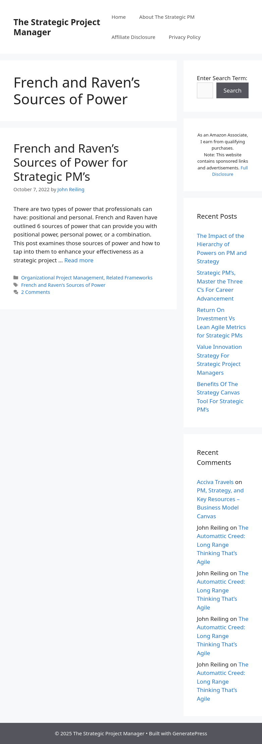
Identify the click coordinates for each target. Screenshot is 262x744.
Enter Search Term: (222, 78)
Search (232, 90)
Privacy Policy (185, 37)
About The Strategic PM (167, 16)
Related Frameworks (129, 277)
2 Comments (35, 292)
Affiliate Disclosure (133, 37)
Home (118, 16)
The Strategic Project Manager (56, 27)
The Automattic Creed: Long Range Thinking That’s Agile (223, 545)
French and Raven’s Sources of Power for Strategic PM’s (70, 162)
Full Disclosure (230, 171)
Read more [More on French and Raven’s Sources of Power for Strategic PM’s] (79, 260)
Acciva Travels (215, 482)
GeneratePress (189, 733)
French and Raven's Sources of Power (63, 285)
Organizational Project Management (62, 277)
